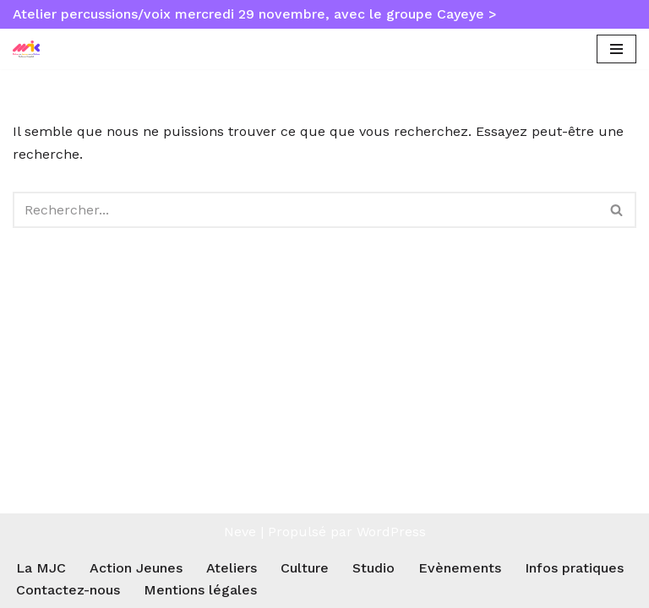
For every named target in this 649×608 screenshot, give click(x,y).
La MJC (41, 568)
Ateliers (231, 568)
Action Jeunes (136, 568)
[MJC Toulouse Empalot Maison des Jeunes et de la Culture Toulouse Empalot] (30, 49)
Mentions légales (200, 590)
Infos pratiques (574, 568)
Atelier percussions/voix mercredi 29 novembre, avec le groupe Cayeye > (255, 14)
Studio (373, 568)
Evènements (459, 568)
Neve (240, 532)
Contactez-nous (68, 590)
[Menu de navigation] (616, 49)
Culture (305, 568)
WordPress (391, 532)
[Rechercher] (305, 210)
